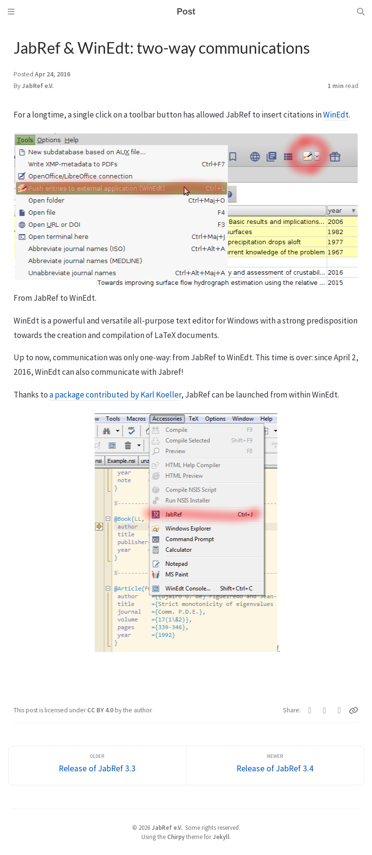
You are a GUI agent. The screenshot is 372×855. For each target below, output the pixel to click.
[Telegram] (339, 710)
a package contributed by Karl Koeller (115, 394)
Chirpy (176, 836)
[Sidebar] (11, 11)
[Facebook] (324, 710)
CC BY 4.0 (101, 710)
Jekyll (221, 836)
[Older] (97, 766)
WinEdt (336, 114)
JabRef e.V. (37, 86)
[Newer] (275, 766)
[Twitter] (310, 710)
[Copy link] (353, 710)
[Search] (361, 11)
